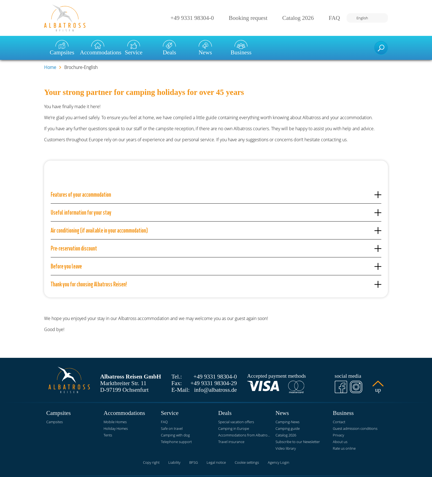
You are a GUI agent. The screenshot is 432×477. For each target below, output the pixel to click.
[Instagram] (356, 387)
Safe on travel (172, 428)
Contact (339, 421)
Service (133, 48)
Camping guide (288, 428)
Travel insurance (231, 441)
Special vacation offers (236, 421)
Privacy (338, 435)
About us (340, 441)
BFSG (193, 462)
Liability (174, 462)
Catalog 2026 (298, 18)
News (205, 48)
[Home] (64, 17)
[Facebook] (341, 387)
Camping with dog (175, 435)
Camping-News (287, 421)
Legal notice (216, 462)
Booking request (248, 18)
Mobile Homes (115, 421)
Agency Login (278, 462)
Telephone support (176, 441)
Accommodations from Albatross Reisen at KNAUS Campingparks (244, 435)
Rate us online (344, 448)
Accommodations (98, 48)
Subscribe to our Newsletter (298, 441)
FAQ (334, 18)
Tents (108, 435)
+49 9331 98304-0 (192, 18)
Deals (169, 48)
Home (50, 67)
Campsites (62, 48)
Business (241, 48)
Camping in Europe (233, 428)
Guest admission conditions (355, 428)
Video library (286, 448)
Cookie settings (247, 462)
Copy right (151, 462)
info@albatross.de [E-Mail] (215, 390)
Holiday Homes (116, 428)
